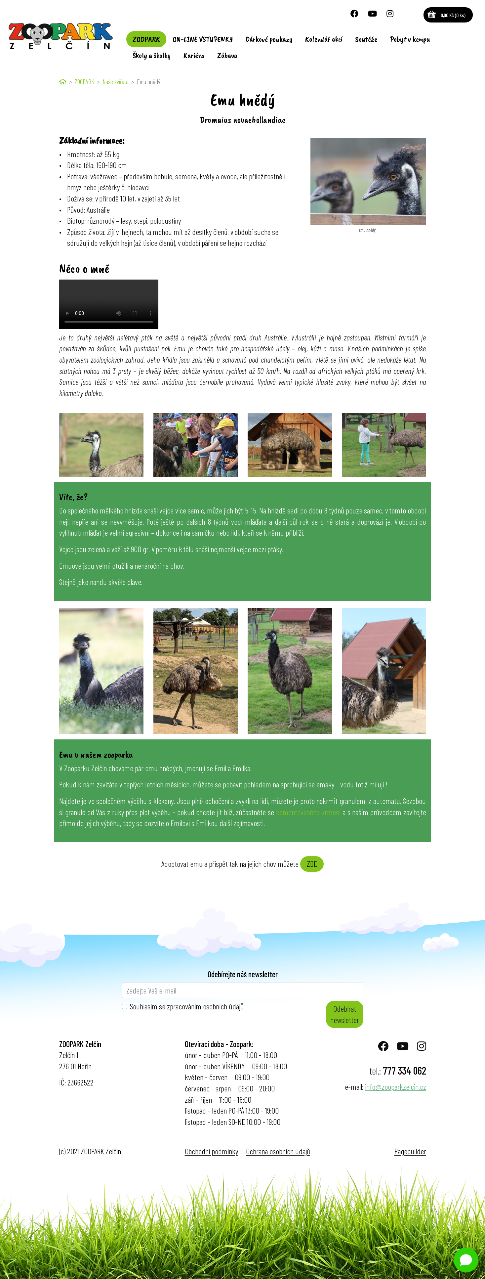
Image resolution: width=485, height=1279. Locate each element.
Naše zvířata (115, 81)
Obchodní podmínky (211, 1151)
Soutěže (366, 39)
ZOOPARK (146, 39)
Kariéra (193, 55)
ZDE (312, 863)
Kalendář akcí (324, 39)
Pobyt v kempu (410, 39)
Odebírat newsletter (344, 1014)
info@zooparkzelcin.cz (395, 1086)
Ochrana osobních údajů (278, 1151)
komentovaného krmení (308, 812)
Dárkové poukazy (269, 39)
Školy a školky (152, 55)
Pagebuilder (410, 1151)
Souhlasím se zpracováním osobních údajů (187, 1006)
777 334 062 (404, 1070)
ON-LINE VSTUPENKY (203, 39)
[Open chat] (466, 1260)
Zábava (227, 55)
